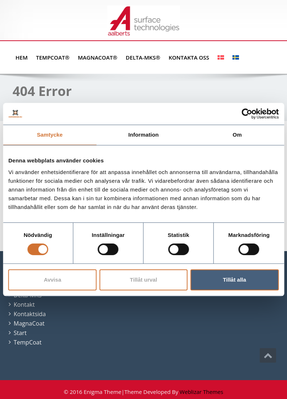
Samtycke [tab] (50, 135)
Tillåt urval (143, 280)
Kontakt (24, 305)
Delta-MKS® (143, 57)
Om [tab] (237, 135)
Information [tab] (143, 135)
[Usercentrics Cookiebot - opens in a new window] (247, 113)
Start (20, 333)
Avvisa (52, 280)
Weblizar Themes (201, 391)
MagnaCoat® (97, 57)
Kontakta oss (188, 57)
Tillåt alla (234, 280)
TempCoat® (52, 57)
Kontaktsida (30, 314)
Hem (22, 57)
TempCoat (28, 342)
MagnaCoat (29, 323)
